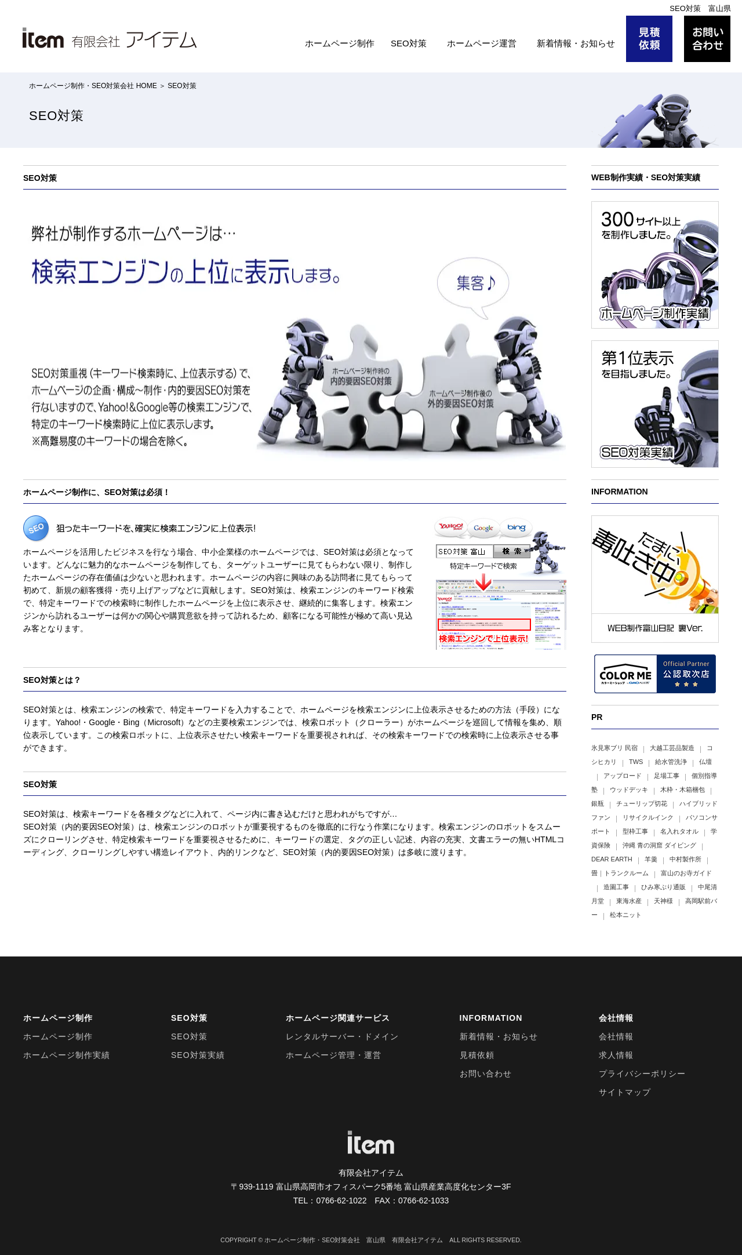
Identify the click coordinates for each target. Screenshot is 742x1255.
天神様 (663, 900)
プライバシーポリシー (642, 1073)
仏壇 (705, 761)
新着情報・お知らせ (576, 43)
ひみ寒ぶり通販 (663, 886)
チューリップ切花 (641, 803)
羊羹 (651, 859)
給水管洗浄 (671, 761)
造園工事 (616, 886)
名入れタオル (679, 831)
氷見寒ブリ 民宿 (614, 747)
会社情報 (616, 1036)
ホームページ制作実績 (66, 1055)
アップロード (622, 775)
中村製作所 (685, 859)
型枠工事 (635, 831)
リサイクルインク (648, 817)
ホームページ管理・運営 (333, 1055)
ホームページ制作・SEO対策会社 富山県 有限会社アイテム (353, 1239)
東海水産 (629, 900)
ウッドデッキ (629, 789)
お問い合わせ (486, 1073)
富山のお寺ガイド (686, 873)
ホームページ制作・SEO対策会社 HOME (93, 86)
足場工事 (666, 775)
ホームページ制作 (339, 43)
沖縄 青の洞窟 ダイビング (659, 845)
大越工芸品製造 (672, 747)
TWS (636, 761)
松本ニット (626, 914)
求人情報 (616, 1055)
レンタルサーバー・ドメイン (342, 1036)
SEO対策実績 (198, 1055)
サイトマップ (625, 1092)
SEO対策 (409, 43)
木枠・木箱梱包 (682, 789)
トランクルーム (626, 873)
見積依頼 (477, 1055)
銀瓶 (597, 803)
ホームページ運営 (482, 43)
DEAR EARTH (611, 859)
